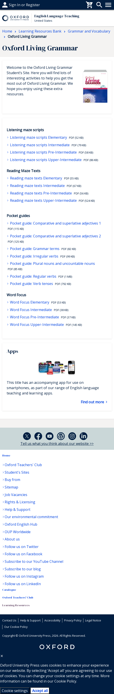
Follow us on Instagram (24, 576)
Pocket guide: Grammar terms (34, 248)
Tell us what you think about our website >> (57, 443)
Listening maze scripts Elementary (38, 137)
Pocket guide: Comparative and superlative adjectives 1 (55, 223)
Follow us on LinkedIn (23, 583)
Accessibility (52, 620)
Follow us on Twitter (22, 546)
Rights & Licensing (20, 502)
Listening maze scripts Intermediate (40, 144)
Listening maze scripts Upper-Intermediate (46, 159)
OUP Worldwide (18, 531)
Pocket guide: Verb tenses (31, 283)
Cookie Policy (65, 681)
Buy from (12, 479)
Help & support (15, 4)
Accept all (40, 690)
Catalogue (9, 590)
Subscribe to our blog (23, 569)
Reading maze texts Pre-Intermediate (41, 193)
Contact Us (9, 620)
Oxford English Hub (21, 524)
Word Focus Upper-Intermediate (37, 324)
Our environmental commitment (31, 516)
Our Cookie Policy (16, 627)
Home (6, 455)
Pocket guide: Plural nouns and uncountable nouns (52, 263)
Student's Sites (17, 472)
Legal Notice (93, 620)
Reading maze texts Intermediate (37, 185)
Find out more (93, 402)
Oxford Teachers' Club (23, 464)
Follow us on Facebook (23, 554)
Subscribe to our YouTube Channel (34, 561)
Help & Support (17, 509)
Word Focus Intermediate (31, 309)
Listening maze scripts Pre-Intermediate (43, 152)
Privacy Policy (72, 620)
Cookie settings (15, 690)
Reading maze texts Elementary (36, 178)
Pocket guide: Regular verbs (33, 276)
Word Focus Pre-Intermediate (34, 317)
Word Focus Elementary (29, 302)
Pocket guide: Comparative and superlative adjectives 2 (55, 236)
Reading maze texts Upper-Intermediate (43, 200)
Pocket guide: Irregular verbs (34, 256)
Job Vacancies (16, 494)
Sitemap (11, 487)
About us (12, 539)
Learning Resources (15, 605)
